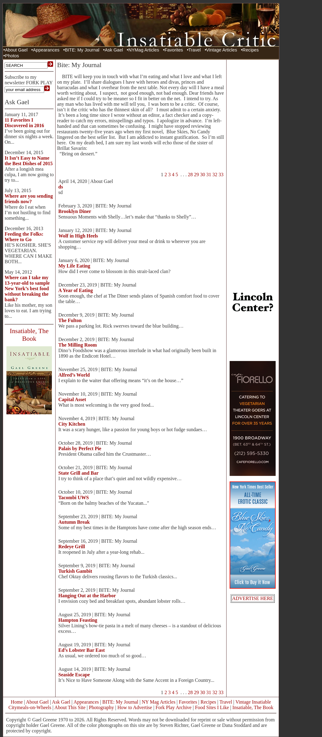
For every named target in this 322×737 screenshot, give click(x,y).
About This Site (69, 707)
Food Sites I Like (212, 707)
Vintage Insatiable (253, 702)
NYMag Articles (143, 49)
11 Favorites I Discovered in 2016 (24, 122)
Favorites (174, 49)
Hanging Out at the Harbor (87, 595)
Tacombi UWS (73, 497)
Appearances (46, 49)
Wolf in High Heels (78, 235)
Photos (12, 55)
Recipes (250, 49)
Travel (194, 49)
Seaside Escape (74, 674)
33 (221, 174)
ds (60, 186)
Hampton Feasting (77, 620)
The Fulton (70, 320)
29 (196, 174)
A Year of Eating (75, 290)
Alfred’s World (74, 375)
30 (202, 174)
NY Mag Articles (159, 702)
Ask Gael (114, 49)
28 (190, 174)
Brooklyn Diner (74, 211)
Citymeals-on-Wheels (29, 707)
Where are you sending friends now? (29, 198)
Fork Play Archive (174, 707)
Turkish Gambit (75, 571)
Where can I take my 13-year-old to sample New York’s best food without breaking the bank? (27, 288)
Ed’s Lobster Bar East (81, 650)
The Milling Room (77, 345)
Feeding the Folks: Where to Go (24, 236)
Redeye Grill (71, 546)
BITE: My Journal (82, 49)
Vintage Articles (221, 49)
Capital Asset (72, 399)
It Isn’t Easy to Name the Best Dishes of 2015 (28, 160)
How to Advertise (135, 707)
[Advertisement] (252, 153)
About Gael (16, 49)
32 (214, 174)
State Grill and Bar (78, 473)
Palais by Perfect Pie (79, 448)
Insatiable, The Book (252, 707)
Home (17, 702)
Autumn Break (74, 522)
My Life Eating (74, 265)
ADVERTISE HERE (252, 598)
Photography (101, 707)
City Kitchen (71, 424)
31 (208, 174)
